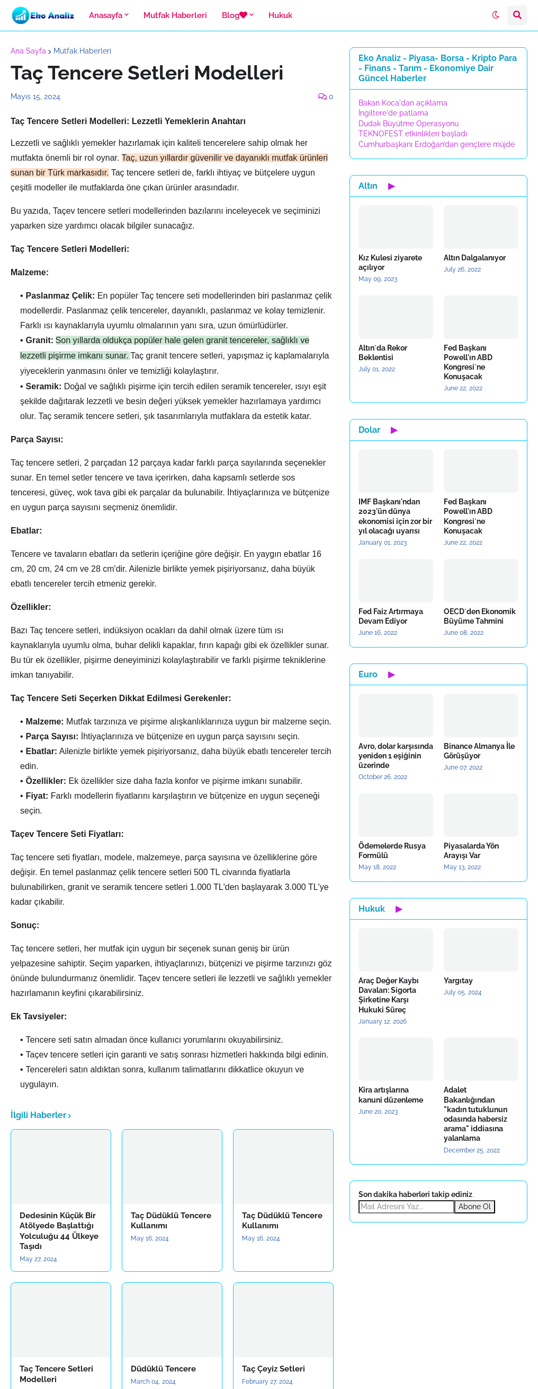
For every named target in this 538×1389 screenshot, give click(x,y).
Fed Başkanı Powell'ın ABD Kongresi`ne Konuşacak (468, 362)
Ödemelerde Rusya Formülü (392, 851)
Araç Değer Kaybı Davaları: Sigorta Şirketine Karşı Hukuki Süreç (388, 995)
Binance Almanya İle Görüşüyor (479, 751)
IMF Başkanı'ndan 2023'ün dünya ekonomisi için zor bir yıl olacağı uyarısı (395, 516)
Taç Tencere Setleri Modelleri (56, 1374)
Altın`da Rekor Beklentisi (382, 353)
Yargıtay (458, 980)
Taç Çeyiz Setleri (273, 1369)
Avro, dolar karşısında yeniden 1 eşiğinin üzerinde (395, 756)
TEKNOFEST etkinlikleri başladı (412, 133)
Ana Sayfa (28, 51)
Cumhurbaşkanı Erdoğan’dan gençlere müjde (436, 144)
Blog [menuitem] (234, 15)
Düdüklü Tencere (163, 1369)
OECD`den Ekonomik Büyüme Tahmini (480, 616)
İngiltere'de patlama (393, 113)
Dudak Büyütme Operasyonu (408, 123)
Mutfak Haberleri (82, 51)
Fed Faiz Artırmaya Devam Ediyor (390, 616)
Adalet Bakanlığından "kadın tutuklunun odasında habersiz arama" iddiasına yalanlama (475, 1114)
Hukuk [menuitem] (280, 15)
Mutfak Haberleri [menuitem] (175, 15)
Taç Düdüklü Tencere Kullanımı (171, 1221)
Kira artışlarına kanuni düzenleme (390, 1095)
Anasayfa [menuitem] (105, 15)
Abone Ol (475, 1206)
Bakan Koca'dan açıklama (402, 103)
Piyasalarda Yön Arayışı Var (471, 851)
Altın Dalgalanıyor (475, 258)
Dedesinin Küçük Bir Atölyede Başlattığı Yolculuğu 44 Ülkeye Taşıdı (59, 1231)
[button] (495, 15)
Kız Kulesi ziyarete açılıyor (390, 263)
